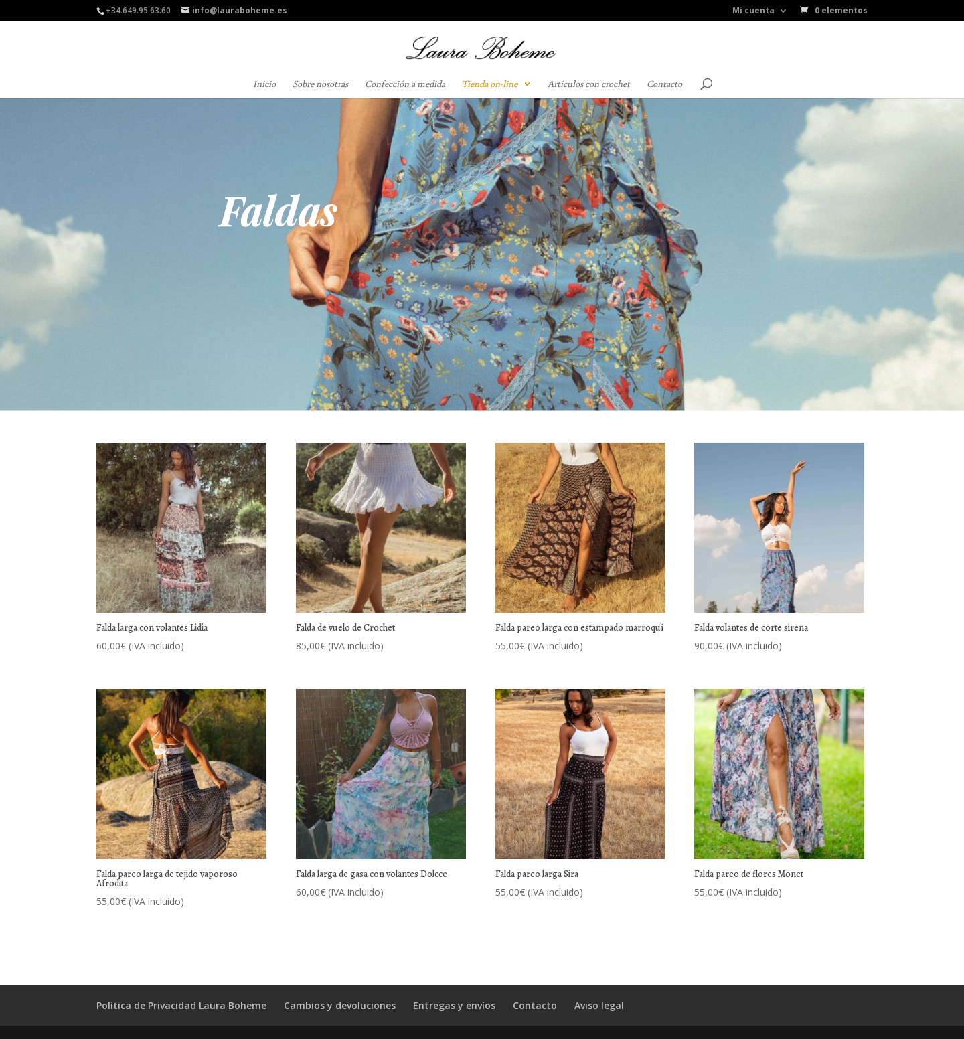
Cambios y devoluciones (340, 1005)
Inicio (264, 84)
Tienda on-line (489, 84)
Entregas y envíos (454, 1005)
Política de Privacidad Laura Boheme (181, 1005)
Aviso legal (599, 1005)
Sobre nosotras (320, 84)
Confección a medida (405, 84)
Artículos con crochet (589, 84)
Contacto (664, 84)
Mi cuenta (753, 11)
